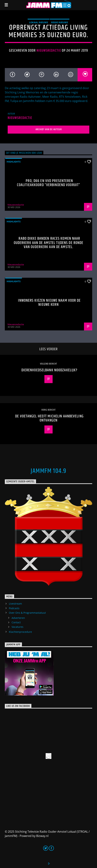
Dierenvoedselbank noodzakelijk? (49, 370)
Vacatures (17, 626)
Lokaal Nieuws (38, 22)
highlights (14, 161)
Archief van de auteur (48, 129)
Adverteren (18, 618)
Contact (16, 622)
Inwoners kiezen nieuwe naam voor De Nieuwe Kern (49, 302)
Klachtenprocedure (20, 631)
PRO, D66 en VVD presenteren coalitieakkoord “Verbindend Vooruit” (48, 183)
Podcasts (14, 608)
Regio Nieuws (59, 22)
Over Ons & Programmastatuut (27, 612)
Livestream (15, 603)
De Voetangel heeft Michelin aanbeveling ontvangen (49, 418)
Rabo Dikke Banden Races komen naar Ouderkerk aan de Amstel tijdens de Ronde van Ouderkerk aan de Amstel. (48, 242)
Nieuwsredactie (49, 50)
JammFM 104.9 (48, 471)
